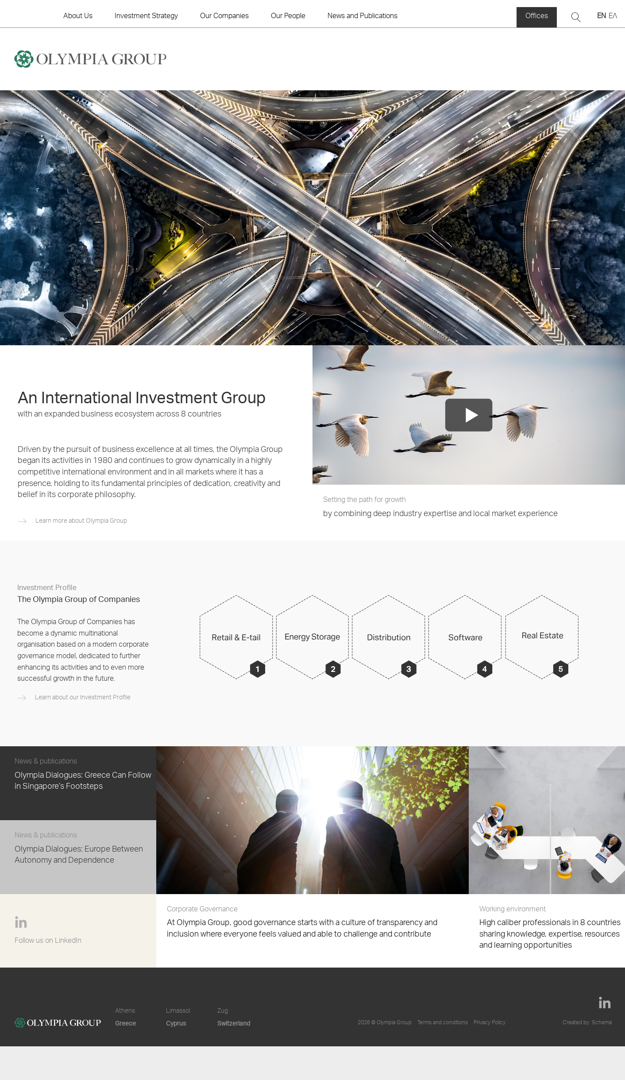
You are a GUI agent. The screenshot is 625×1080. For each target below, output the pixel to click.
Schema (602, 1023)
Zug (222, 1011)
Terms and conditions (442, 1023)
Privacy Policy (489, 1023)
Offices (536, 16)
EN (601, 16)
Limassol (178, 1011)
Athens (125, 1011)
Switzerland (233, 1023)
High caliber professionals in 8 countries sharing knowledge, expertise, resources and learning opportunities (552, 927)
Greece (125, 1023)
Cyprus (176, 1023)
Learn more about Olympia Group (81, 521)
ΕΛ (613, 16)
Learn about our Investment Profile (83, 698)
